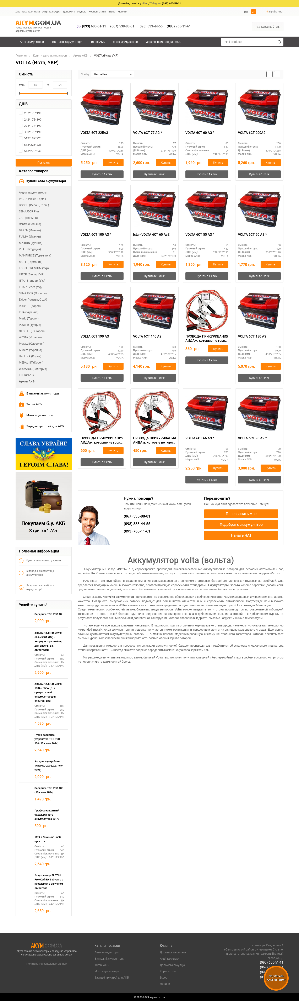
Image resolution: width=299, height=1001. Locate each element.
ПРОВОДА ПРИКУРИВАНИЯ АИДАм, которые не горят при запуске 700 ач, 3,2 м (102, 440)
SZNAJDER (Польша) (33, 293)
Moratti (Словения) (31, 343)
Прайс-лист (274, 11)
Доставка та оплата (28, 11)
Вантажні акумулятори (67, 42)
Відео (111, 11)
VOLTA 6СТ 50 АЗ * (252, 235)
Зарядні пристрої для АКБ (163, 42)
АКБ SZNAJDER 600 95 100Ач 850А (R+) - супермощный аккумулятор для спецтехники (48, 692)
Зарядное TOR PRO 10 (48, 614)
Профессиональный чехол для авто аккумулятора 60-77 (46, 815)
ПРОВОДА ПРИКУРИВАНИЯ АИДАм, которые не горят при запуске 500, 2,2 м (206, 338)
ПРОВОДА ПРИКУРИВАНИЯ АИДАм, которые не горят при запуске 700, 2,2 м (154, 440)
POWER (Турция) (30, 325)
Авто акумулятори (32, 42)
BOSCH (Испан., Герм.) (34, 205)
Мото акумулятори (125, 42)
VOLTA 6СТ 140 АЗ (147, 336)
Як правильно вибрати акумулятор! (36, 587)
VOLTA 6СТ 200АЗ (252, 133)
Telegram (155, 3)
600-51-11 (94, 26)
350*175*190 (30, 132)
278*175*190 (30, 126)
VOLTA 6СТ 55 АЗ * (199, 235)
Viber (145, 3)
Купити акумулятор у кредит (40, 560)
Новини (122, 11)
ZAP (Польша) (28, 218)
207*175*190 (30, 113)
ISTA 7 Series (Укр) (31, 287)
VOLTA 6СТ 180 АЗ (252, 336)
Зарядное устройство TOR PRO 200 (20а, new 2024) (48, 766)
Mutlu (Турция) (29, 318)
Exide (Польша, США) (33, 299)
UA (253, 12)
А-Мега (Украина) (30, 350)
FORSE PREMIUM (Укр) (34, 268)
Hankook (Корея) (30, 356)
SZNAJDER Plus (29, 211)
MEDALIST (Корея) (31, 362)
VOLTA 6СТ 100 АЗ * (96, 235)
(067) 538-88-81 (271, 967)
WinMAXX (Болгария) (33, 369)
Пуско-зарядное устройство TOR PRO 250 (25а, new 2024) (47, 739)
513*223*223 (30, 145)
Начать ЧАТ (241, 535)
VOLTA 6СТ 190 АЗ (95, 336)
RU (246, 12)
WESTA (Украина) (30, 337)
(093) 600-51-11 (271, 962)
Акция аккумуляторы (33, 192)
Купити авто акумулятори (42, 181)
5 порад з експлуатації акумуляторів (36, 573)
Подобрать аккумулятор (241, 524)
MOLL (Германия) (31, 262)
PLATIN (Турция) (30, 249)
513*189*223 (30, 138)
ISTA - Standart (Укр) (32, 280)
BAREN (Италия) (30, 230)
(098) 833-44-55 (271, 972)
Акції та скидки (51, 11)
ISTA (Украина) (28, 312)
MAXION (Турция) (30, 243)
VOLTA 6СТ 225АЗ (94, 133)
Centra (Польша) (30, 224)
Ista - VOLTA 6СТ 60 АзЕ (151, 235)
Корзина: (267, 26)
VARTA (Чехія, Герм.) (32, 199)
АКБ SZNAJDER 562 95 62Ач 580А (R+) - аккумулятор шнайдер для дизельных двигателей (48, 641)
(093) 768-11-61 (271, 976)
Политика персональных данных (46, 963)
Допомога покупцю (74, 11)
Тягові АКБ (98, 42)
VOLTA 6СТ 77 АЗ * (147, 133)
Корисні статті (97, 11)
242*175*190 (30, 119)
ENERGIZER (26, 375)
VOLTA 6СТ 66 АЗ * (199, 438)
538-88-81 (122, 26)
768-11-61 (179, 26)
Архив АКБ (26, 381)
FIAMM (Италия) (30, 236)
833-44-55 (150, 26)
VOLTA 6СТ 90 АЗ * (252, 438)
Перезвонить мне (241, 514)
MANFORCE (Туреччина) (35, 255)
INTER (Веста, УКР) (31, 274)
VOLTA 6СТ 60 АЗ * (199, 133)
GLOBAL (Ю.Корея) (32, 331)
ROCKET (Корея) (30, 306)
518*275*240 (30, 151)
